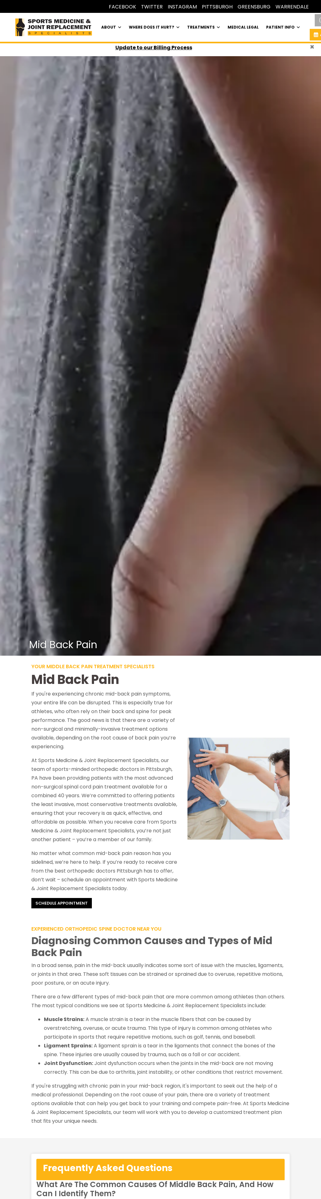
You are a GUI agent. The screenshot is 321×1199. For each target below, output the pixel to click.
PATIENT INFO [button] (283, 27)
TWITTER (152, 6)
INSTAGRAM (182, 6)
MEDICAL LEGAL (243, 27)
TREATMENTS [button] (203, 27)
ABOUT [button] (111, 27)
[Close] (312, 47)
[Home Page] (53, 26)
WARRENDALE (292, 6)
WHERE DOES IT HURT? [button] (154, 27)
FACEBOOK (122, 6)
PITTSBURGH (217, 6)
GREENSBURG (254, 6)
